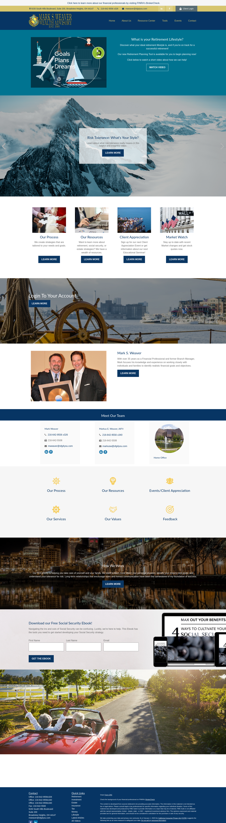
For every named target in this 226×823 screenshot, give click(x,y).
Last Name (71, 640)
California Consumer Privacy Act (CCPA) (172, 818)
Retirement (76, 796)
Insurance (76, 806)
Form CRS (108, 795)
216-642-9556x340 (43, 800)
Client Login (186, 9)
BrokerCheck (150, 799)
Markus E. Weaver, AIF (111, 428)
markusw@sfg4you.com (114, 446)
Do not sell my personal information (153, 820)
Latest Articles (78, 818)
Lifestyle (75, 815)
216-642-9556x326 (43, 797)
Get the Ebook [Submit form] (41, 658)
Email (106, 640)
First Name (34, 640)
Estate (74, 802)
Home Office (160, 457)
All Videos (76, 821)
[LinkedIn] (161, 9)
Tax (73, 809)
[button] (112, 20)
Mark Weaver (51, 428)
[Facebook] (169, 9)
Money (75, 812)
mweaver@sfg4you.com (134, 9)
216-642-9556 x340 (112, 435)
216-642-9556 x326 (107, 9)
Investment (76, 799)
